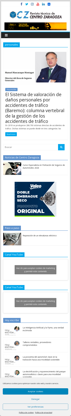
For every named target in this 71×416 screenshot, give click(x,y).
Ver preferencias (36, 406)
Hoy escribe (11, 89)
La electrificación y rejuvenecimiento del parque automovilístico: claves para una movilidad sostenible (44, 374)
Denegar (35, 399)
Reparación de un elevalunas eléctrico (40, 235)
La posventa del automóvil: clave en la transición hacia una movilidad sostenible (41, 358)
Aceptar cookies (35, 391)
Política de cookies (26, 412)
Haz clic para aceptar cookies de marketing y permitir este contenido (35, 270)
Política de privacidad (43, 412)
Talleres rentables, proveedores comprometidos (37, 343)
